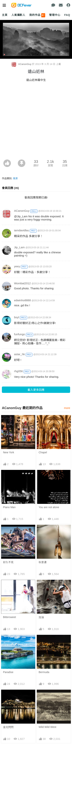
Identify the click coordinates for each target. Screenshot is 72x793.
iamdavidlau (21, 230)
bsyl (16, 317)
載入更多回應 (36, 389)
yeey (17, 266)
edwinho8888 (22, 300)
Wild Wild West (47, 696)
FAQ (67, 14)
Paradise (8, 672)
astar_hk (19, 354)
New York (8, 452)
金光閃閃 (8, 696)
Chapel (43, 452)
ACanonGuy (21, 64)
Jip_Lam (19, 247)
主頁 (5, 14)
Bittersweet (9, 617)
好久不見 (8, 562)
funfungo (19, 334)
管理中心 (54, 14)
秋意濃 (42, 562)
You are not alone (49, 507)
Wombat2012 (22, 283)
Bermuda (44, 672)
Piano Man (9, 507)
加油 (41, 617)
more (67, 407)
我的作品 (37, 15)
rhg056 (18, 371)
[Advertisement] (36, 122)
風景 (15, 178)
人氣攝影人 (18, 14)
